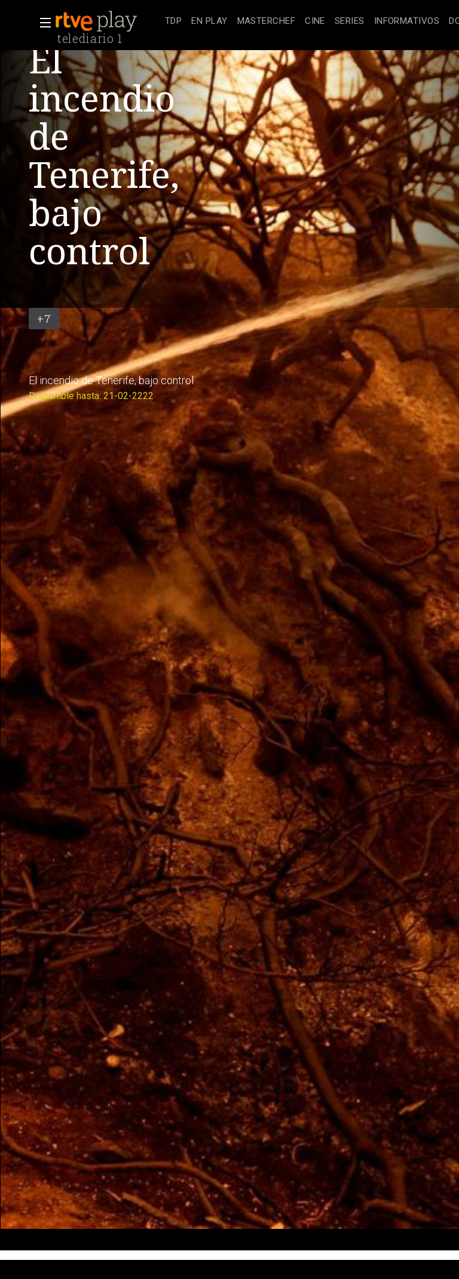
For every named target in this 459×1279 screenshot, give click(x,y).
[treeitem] (173, 22)
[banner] (107, 21)
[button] (42, 23)
